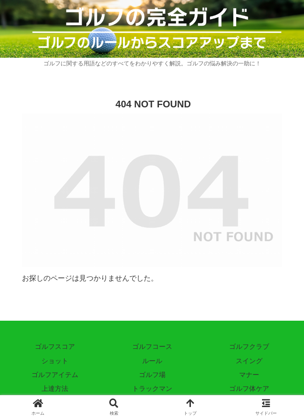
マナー (249, 374)
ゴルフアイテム (54, 374)
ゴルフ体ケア (249, 388)
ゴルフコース (152, 346)
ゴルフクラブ (249, 346)
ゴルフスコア (55, 346)
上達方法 (55, 388)
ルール (152, 361)
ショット (55, 361)
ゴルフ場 (152, 374)
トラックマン (152, 388)
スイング (249, 361)
